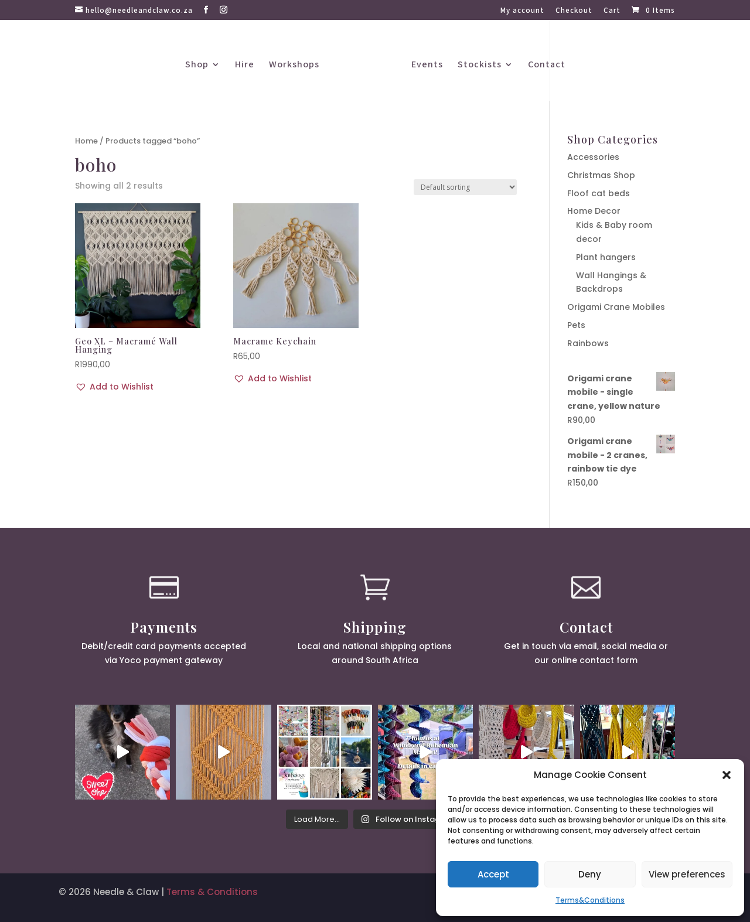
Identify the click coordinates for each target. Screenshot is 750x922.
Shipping (375, 626)
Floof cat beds (598, 193)
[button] (726, 775)
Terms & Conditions (212, 892)
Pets (576, 325)
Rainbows (588, 343)
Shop (197, 65)
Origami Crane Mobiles (616, 307)
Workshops (294, 65)
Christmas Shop (601, 175)
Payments (163, 626)
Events (427, 65)
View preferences (687, 874)
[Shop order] (465, 187)
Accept (493, 874)
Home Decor (594, 211)
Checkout (573, 10)
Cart (612, 10)
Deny (589, 874)
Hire (244, 65)
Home (86, 140)
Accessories (593, 157)
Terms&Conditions (590, 900)
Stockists (480, 65)
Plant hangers (606, 257)
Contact (546, 65)
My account (522, 10)
